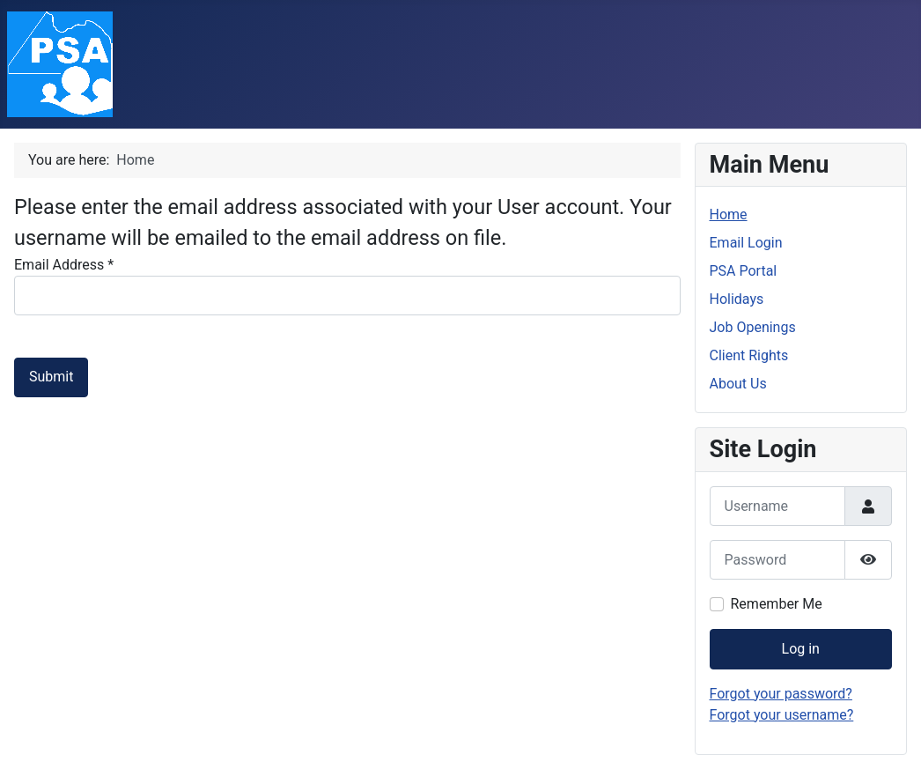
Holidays (737, 299)
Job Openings (753, 327)
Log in (801, 648)
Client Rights (749, 355)
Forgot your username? (782, 714)
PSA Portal (743, 270)
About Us (738, 383)
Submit (51, 376)
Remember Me (776, 603)
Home (729, 214)
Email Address (64, 264)
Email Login (746, 242)
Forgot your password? (781, 693)
